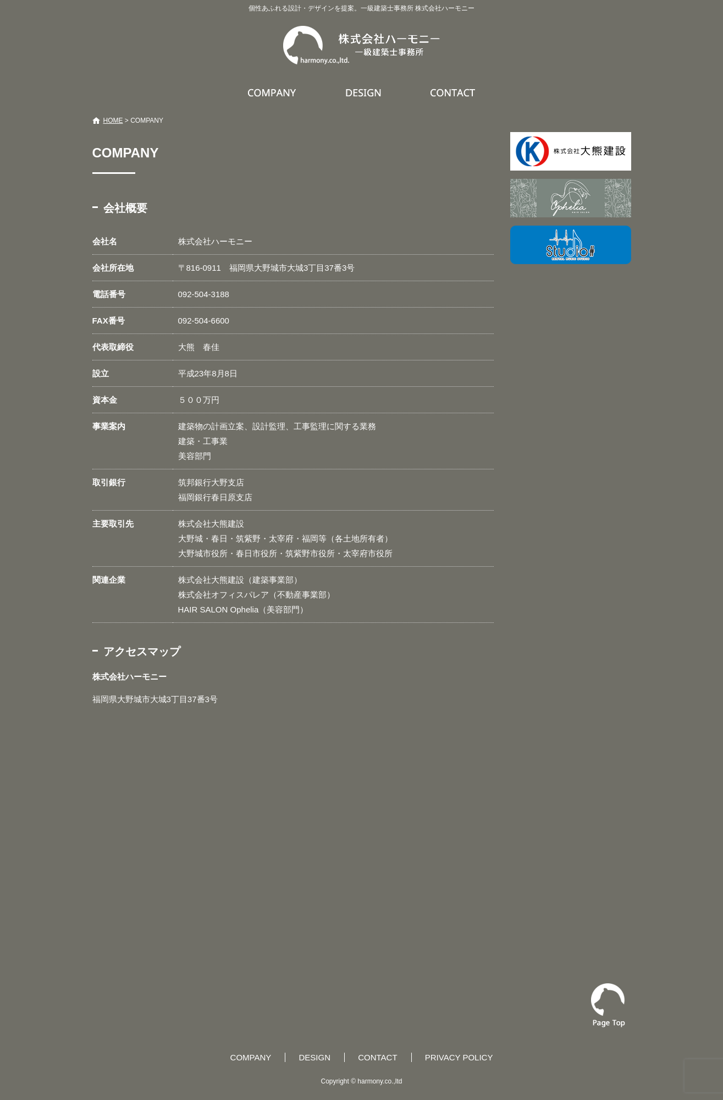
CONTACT (453, 92)
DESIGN (364, 92)
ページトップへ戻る (608, 1005)
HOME (113, 120)
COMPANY (273, 92)
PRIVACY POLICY (459, 1057)
